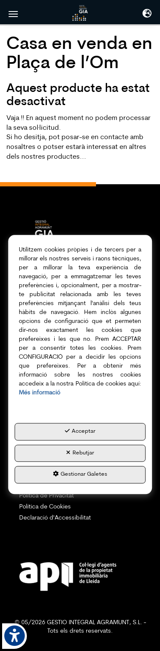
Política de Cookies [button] (45, 507)
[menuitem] (80, 496)
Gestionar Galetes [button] (80, 474)
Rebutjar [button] (80, 453)
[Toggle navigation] (147, 14)
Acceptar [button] (80, 431)
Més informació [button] (39, 393)
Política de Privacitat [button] (46, 496)
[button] (80, 12)
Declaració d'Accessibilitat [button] (55, 518)
